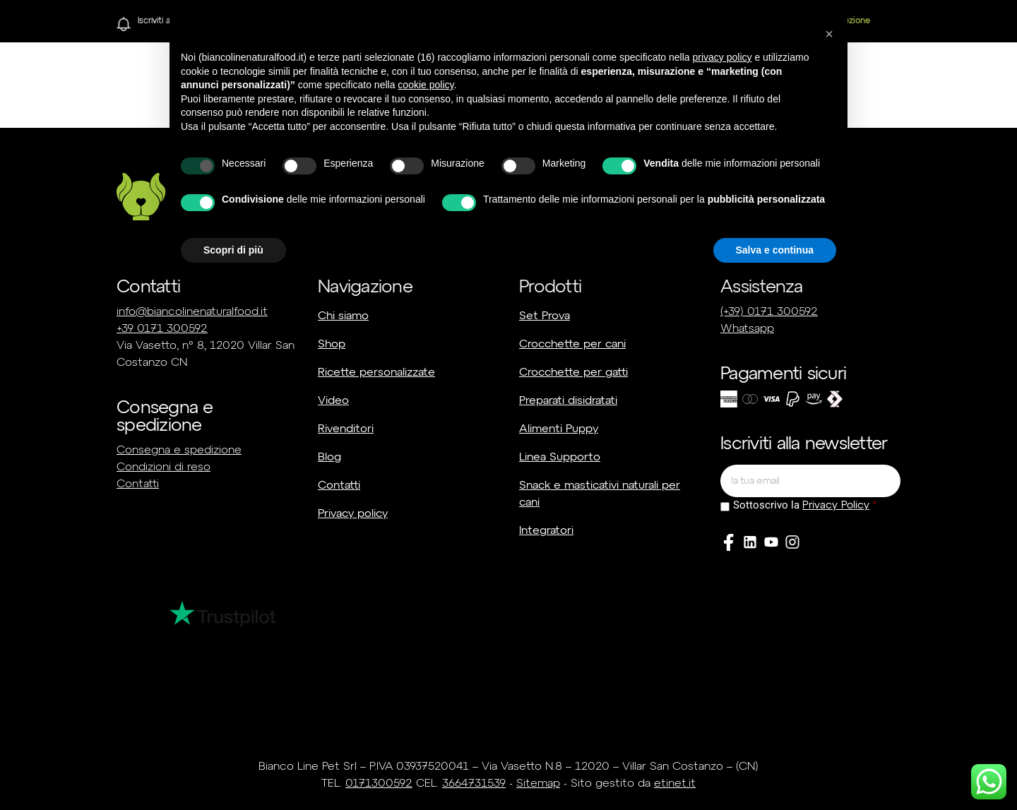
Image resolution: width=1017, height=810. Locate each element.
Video (333, 401)
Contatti (138, 484)
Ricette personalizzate (376, 373)
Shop (331, 344)
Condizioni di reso (163, 467)
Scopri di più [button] (233, 250)
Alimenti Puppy (558, 429)
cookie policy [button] (425, 84)
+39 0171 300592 (162, 329)
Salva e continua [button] (775, 250)
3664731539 (474, 784)
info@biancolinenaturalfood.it (192, 312)
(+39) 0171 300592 (769, 312)
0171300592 (378, 784)
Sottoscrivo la (801, 505)
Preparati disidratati (568, 401)
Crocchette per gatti (573, 373)
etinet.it (675, 784)
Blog (329, 457)
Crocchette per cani (572, 344)
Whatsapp (747, 329)
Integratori (546, 531)
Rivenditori (346, 429)
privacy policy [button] (721, 57)
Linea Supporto (559, 457)
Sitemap (538, 784)
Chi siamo (343, 316)
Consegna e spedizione (179, 450)
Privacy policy (353, 514)
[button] (829, 34)
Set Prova (544, 316)
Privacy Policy (835, 505)
